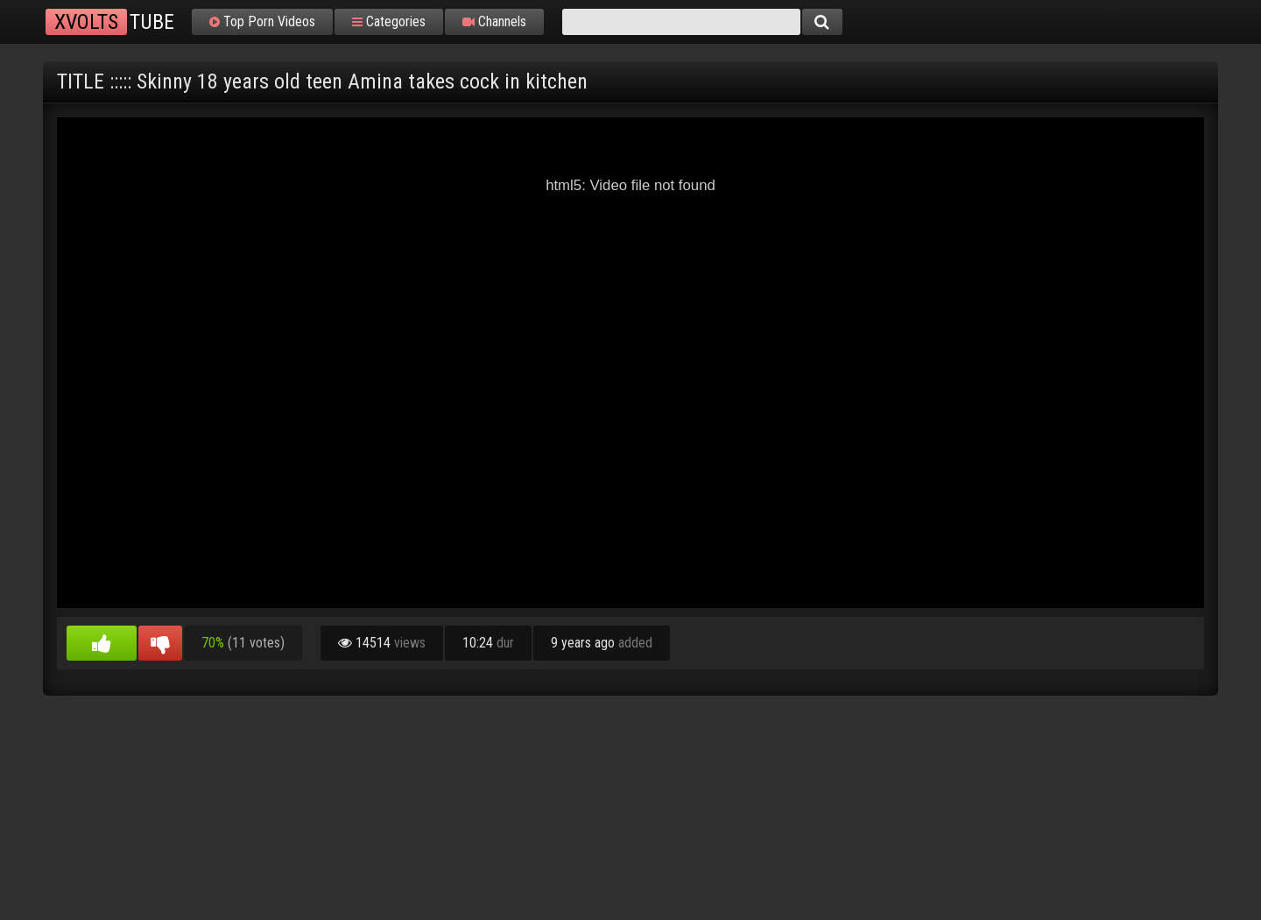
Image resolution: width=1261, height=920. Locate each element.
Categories (389, 22)
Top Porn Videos (262, 22)
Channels (494, 22)
